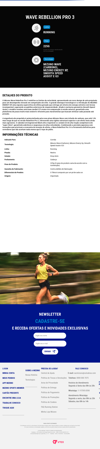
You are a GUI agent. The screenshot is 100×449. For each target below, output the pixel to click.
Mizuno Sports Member (13, 388)
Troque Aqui (8, 408)
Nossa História (31, 375)
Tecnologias (30, 380)
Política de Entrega (48, 387)
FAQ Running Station (49, 407)
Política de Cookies (49, 402)
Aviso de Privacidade (49, 383)
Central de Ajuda (48, 373)
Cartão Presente (10, 393)
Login (5, 368)
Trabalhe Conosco (11, 403)
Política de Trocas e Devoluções (54, 378)
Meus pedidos (8, 378)
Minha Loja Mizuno (48, 412)
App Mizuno (7, 383)
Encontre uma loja (11, 398)
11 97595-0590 (79, 390)
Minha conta (8, 373)
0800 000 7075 (78, 378)
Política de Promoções (50, 397)
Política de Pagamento (50, 392)
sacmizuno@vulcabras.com (82, 373)
